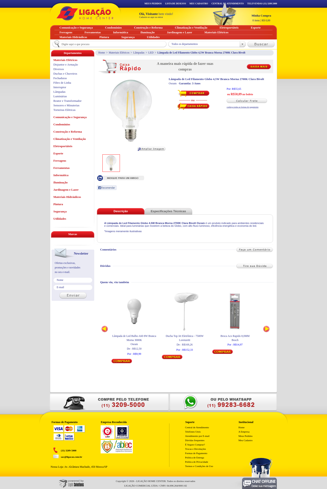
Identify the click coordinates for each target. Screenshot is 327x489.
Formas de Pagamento (196, 453)
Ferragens (59, 160)
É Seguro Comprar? (195, 444)
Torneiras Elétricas (64, 110)
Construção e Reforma (67, 131)
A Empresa (244, 431)
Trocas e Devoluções (195, 449)
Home (101, 52)
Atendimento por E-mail (197, 436)
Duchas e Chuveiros (65, 73)
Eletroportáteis (62, 146)
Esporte (58, 153)
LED (151, 52)
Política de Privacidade (196, 461)
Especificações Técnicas (168, 211)
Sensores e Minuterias (66, 105)
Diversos (58, 69)
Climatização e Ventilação (69, 139)
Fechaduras (60, 78)
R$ (261, 18)
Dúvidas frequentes (194, 440)
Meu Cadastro (198, 3)
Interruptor (59, 87)
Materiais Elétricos (119, 52)
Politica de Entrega (194, 457)
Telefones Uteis (193, 431)
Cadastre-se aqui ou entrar (151, 17)
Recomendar (106, 187)
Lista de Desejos (175, 3)
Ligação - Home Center (85, 13)
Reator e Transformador (67, 100)
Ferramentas (61, 168)
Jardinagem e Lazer (66, 189)
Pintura (58, 204)
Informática (60, 175)
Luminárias (60, 96)
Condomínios (61, 124)
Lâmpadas (138, 52)
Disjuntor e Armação (65, 64)
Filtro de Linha (62, 82)
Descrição (121, 211)
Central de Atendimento (197, 427)
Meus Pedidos (153, 3)
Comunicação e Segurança (70, 117)
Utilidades (59, 218)
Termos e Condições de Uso (199, 466)
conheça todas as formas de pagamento (242, 107)
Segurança (60, 211)
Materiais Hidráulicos (67, 197)
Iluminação (60, 182)
